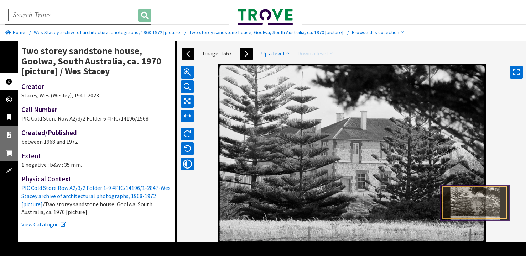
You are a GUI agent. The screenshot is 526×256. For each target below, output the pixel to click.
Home (15, 32)
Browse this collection (378, 32)
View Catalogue (43, 224)
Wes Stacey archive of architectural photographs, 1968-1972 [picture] (108, 32)
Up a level (275, 53)
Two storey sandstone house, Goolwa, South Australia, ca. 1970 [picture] (266, 32)
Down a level (315, 53)
